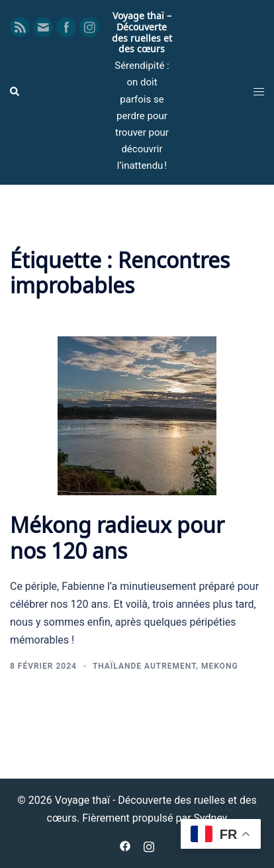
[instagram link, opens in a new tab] (149, 845)
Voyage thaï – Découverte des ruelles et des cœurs (142, 31)
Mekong (219, 666)
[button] (15, 92)
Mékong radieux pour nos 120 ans (117, 535)
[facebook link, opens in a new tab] (125, 845)
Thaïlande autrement (144, 666)
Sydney (211, 818)
